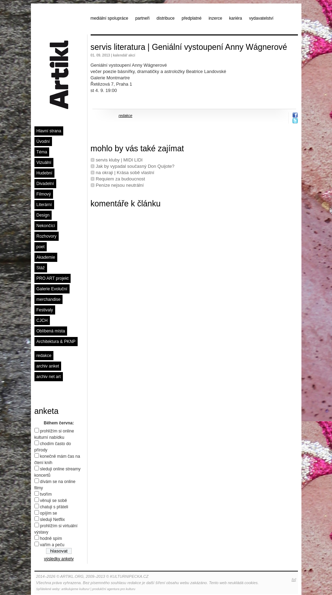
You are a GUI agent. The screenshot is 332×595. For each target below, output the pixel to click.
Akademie (46, 257)
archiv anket (48, 366)
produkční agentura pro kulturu (113, 589)
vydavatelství (261, 18)
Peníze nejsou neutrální (120, 185)
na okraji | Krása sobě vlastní (125, 172)
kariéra (235, 18)
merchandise (49, 299)
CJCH (42, 320)
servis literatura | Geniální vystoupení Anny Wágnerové (189, 47)
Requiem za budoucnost (120, 178)
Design (43, 215)
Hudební (44, 173)
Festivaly (45, 310)
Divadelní (45, 183)
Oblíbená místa (51, 331)
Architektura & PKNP (56, 341)
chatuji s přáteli (54, 506)
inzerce (215, 18)
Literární (44, 204)
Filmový (44, 194)
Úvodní (43, 141)
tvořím (46, 494)
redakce (44, 355)
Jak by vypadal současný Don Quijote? (135, 166)
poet (41, 246)
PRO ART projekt (53, 278)
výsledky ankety (59, 558)
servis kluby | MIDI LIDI (119, 160)
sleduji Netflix (52, 519)
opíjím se (48, 513)
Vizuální (44, 162)
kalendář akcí (124, 55)
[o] (294, 579)
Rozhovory (47, 236)
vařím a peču (52, 544)
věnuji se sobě (53, 500)
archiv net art (49, 376)
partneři (142, 18)
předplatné (192, 18)
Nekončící (46, 225)
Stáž (41, 267)
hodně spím (51, 538)
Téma (42, 152)
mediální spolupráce (109, 18)
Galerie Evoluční (52, 288)
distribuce (166, 18)
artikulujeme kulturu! (75, 589)
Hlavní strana (49, 130)
